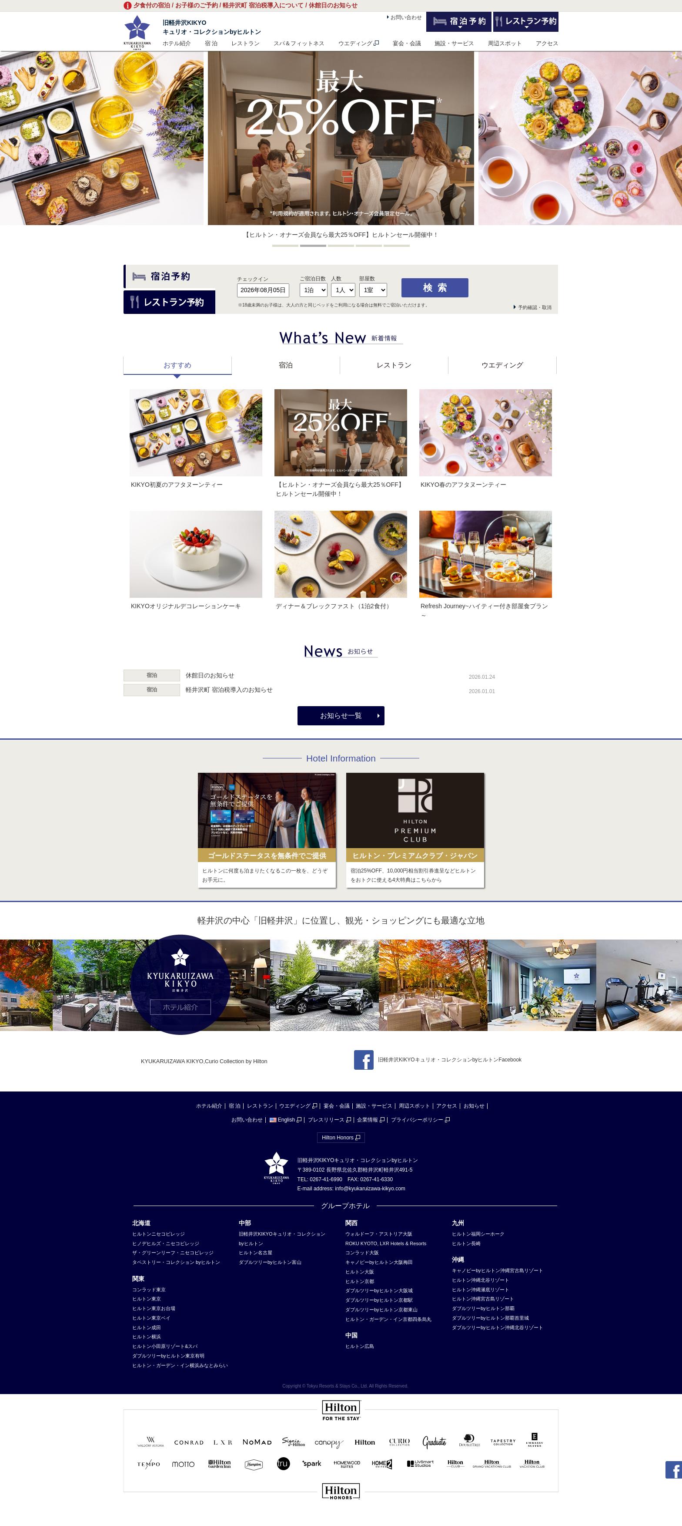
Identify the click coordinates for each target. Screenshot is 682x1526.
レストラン (245, 43)
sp (341, 1520)
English (282, 1120)
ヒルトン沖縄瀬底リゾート (480, 1289)
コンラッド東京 (149, 1289)
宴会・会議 (407, 43)
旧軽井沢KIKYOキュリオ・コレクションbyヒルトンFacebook (438, 1060)
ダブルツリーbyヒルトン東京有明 (168, 1355)
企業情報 (367, 1120)
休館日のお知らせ (210, 675)
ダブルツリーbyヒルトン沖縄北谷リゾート (497, 1327)
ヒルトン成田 (146, 1327)
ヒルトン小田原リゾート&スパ (164, 1346)
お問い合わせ (406, 17)
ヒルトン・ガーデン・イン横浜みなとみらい (180, 1365)
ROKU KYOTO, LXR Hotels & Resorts (385, 1243)
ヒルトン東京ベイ (151, 1318)
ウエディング (355, 43)
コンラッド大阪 (362, 1252)
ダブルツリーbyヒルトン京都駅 (379, 1300)
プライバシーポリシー (417, 1120)
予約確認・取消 (535, 307)
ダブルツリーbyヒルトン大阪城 (379, 1290)
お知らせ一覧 (341, 715)
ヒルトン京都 (359, 1281)
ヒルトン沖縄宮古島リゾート (483, 1298)
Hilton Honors (338, 1138)
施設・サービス (454, 43)
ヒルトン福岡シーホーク (478, 1233)
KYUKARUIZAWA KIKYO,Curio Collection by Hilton (204, 1061)
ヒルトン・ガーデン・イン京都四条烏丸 (388, 1319)
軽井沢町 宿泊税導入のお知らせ (229, 689)
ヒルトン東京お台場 (153, 1308)
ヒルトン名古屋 (255, 1252)
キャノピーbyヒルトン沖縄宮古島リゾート (497, 1270)
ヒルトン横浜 (146, 1336)
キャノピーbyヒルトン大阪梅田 (379, 1262)
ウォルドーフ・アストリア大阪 (378, 1233)
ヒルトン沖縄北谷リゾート (480, 1280)
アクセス (547, 43)
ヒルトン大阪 (359, 1271)
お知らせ (474, 1106)
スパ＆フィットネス (299, 43)
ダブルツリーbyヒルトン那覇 (483, 1308)
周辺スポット (505, 43)
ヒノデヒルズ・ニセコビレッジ (165, 1243)
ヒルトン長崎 (466, 1243)
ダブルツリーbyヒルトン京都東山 (381, 1309)
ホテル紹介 (177, 43)
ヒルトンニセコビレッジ (158, 1233)
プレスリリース (326, 1120)
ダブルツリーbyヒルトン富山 (270, 1262)
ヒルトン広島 (359, 1346)
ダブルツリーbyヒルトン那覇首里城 (490, 1318)
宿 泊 (211, 43)
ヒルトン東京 (146, 1298)
